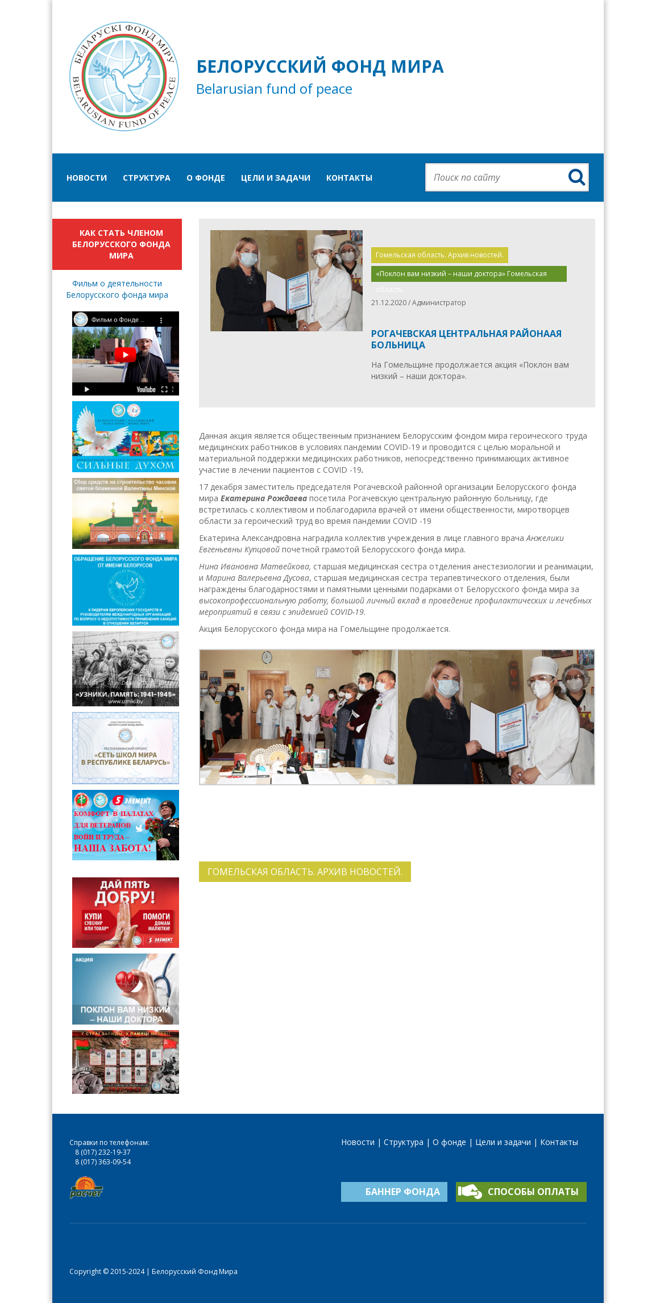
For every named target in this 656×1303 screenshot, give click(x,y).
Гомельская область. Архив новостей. (440, 255)
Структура (147, 177)
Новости (87, 177)
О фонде (205, 177)
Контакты (349, 177)
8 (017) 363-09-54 (103, 1162)
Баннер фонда (403, 1191)
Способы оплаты (533, 1191)
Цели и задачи (275, 177)
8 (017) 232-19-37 (103, 1152)
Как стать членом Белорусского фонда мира (121, 244)
